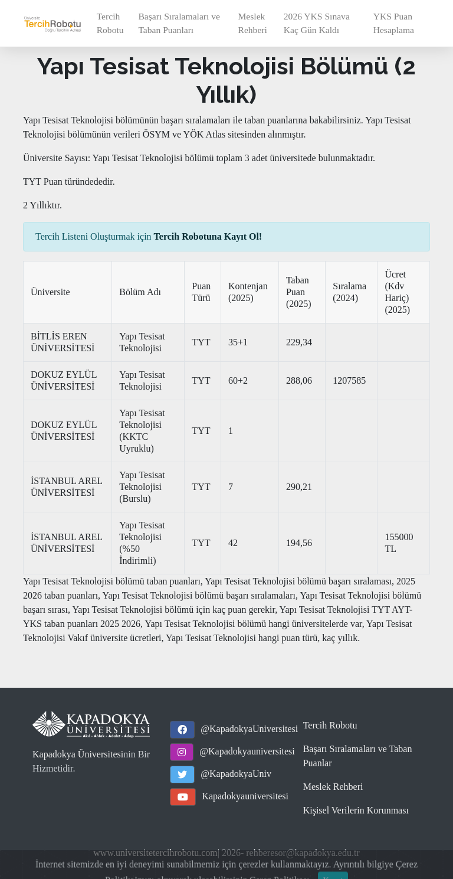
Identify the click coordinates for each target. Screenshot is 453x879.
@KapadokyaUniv (236, 774)
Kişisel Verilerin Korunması (356, 810)
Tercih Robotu (110, 23)
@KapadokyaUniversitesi (249, 729)
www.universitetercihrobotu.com (155, 853)
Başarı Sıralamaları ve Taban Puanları (179, 23)
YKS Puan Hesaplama (393, 23)
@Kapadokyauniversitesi (246, 751)
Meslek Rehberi (252, 23)
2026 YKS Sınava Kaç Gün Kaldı (317, 23)
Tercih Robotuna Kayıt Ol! (208, 236)
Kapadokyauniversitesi (245, 796)
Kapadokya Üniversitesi (77, 754)
